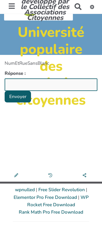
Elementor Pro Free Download (46, 197)
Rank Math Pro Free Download (51, 212)
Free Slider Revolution (62, 190)
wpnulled (25, 190)
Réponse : (16, 73)
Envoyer (17, 96)
